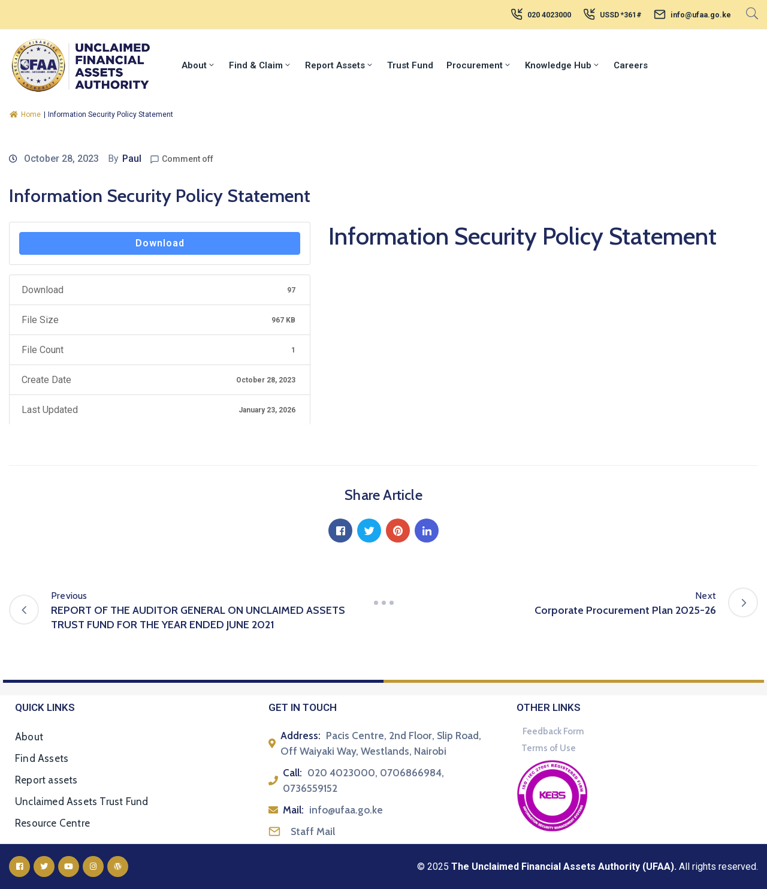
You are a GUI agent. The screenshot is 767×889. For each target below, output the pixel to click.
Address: (300, 736)
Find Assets (41, 758)
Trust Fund (410, 65)
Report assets (46, 780)
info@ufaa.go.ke (701, 15)
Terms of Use (548, 748)
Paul (131, 158)
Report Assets (339, 65)
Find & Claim (260, 65)
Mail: (293, 810)
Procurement (479, 65)
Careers (631, 65)
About (199, 65)
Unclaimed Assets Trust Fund (81, 801)
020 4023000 (549, 15)
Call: (292, 773)
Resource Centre (52, 823)
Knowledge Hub (562, 65)
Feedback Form (553, 731)
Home (25, 114)
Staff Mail (313, 831)
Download (160, 243)
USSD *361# (621, 15)
